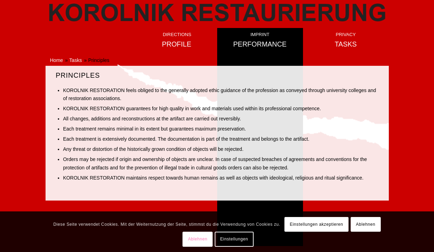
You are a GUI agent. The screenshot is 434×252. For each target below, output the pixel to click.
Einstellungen (234, 239)
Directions (177, 34)
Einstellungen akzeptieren (316, 224)
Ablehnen (366, 224)
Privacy (346, 34)
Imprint (259, 34)
